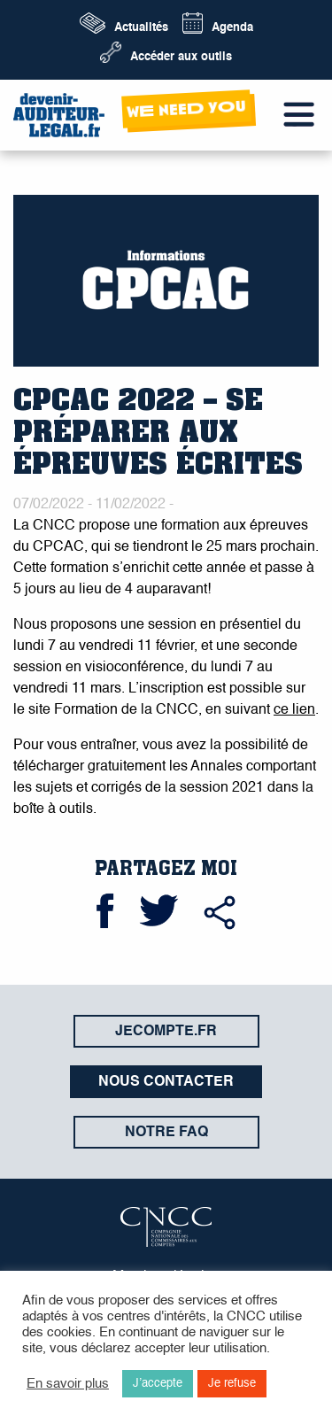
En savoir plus (68, 1384)
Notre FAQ (166, 1133)
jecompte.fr (166, 1032)
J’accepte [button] (157, 1383)
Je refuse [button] (232, 1383)
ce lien (294, 710)
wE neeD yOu (186, 108)
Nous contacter (166, 1082)
